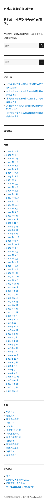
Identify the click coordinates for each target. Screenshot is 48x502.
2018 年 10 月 (12, 326)
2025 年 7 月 (12, 173)
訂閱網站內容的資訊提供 (17, 479)
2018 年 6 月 (12, 341)
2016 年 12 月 (12, 376)
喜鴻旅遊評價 (12, 433)
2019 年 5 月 (12, 301)
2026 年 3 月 (12, 151)
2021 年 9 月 (12, 226)
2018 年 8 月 (12, 333)
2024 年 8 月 (12, 212)
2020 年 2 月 (12, 269)
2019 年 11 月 (12, 280)
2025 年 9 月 (12, 165)
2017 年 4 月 (12, 366)
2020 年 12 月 (12, 237)
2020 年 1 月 (12, 273)
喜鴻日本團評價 (13, 437)
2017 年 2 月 (12, 373)
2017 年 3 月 (12, 369)
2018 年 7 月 (12, 337)
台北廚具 (10, 415)
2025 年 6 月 (12, 176)
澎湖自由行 (11, 455)
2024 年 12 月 (12, 198)
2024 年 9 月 (12, 208)
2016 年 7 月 (12, 387)
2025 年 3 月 (12, 187)
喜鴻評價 (10, 440)
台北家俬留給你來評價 (18, 9)
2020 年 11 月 (12, 241)
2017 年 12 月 (12, 355)
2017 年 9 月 (12, 362)
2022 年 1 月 (12, 215)
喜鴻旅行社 (11, 426)
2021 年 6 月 (12, 230)
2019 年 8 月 (12, 291)
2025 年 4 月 (12, 183)
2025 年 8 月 (12, 169)
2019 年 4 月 (12, 305)
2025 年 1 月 (12, 194)
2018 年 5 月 (12, 344)
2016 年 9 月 (12, 380)
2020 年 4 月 (12, 262)
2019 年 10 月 (12, 283)
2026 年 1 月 (12, 158)
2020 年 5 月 (12, 258)
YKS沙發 (10, 412)
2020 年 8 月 (12, 248)
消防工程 (10, 451)
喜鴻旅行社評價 (13, 430)
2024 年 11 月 (12, 201)
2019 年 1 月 (12, 316)
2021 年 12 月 (12, 219)
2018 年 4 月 (12, 348)
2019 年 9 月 (12, 287)
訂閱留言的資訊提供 (15, 483)
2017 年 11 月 (12, 359)
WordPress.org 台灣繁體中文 (20, 487)
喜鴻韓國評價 (12, 444)
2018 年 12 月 (12, 319)
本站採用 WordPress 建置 (32, 497)
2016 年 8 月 (12, 384)
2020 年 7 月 (12, 251)
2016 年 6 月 (12, 391)
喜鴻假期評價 (12, 419)
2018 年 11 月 (12, 323)
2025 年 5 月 (12, 180)
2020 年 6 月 (12, 255)
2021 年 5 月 (12, 233)
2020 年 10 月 (12, 244)
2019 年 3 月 (12, 308)
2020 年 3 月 (12, 266)
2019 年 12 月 (12, 276)
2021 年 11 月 (12, 223)
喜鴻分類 (10, 423)
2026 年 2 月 (12, 155)
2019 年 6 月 (12, 298)
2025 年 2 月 (12, 190)
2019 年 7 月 (12, 294)
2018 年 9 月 (12, 330)
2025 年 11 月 (12, 162)
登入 (8, 476)
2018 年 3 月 (12, 351)
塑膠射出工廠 (12, 448)
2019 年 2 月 (12, 312)
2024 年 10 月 (12, 205)
